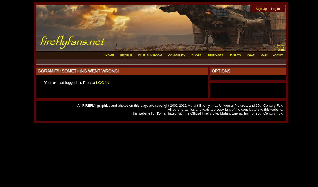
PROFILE (126, 55)
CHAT (251, 55)
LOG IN (102, 82)
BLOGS (196, 55)
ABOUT (278, 55)
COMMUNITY (177, 55)
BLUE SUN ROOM (150, 55)
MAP (264, 55)
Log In (275, 9)
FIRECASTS (215, 55)
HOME (109, 55)
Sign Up (261, 9)
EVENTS (235, 55)
